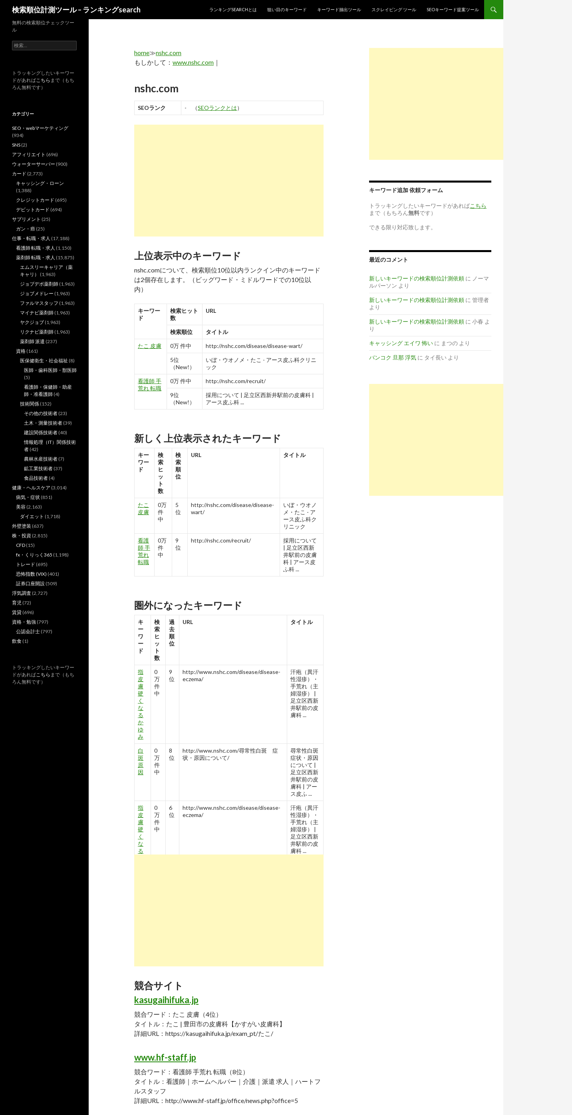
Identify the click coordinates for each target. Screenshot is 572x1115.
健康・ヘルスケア (31, 488)
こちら (43, 80)
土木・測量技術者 (43, 423)
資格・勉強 (24, 622)
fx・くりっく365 (34, 555)
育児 (17, 603)
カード (19, 174)
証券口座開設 (30, 583)
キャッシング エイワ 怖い (401, 343)
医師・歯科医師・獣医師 (50, 370)
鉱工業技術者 (38, 468)
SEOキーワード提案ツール (453, 9)
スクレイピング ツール (393, 9)
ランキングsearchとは (233, 9)
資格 (21, 351)
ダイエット (32, 516)
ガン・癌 (25, 229)
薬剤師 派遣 (32, 341)
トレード (25, 564)
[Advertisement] (229, 181)
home (141, 52)
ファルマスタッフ (39, 303)
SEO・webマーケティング (40, 128)
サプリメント (26, 219)
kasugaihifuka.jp (166, 999)
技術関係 (29, 404)
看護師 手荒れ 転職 (149, 385)
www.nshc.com (193, 62)
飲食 (17, 641)
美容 (21, 507)
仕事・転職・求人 (31, 238)
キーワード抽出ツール (339, 9)
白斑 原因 (140, 761)
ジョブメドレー (37, 293)
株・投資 (21, 536)
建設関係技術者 (41, 432)
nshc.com (168, 52)
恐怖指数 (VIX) (31, 574)
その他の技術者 (41, 413)
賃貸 (17, 612)
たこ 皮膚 (149, 345)
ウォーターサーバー (33, 164)
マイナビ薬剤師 (37, 313)
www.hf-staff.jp (165, 1057)
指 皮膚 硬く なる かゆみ (140, 704)
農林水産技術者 (41, 459)
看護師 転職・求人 (35, 248)
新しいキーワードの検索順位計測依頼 (416, 278)
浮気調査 (21, 593)
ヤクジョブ (32, 322)
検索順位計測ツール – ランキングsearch (76, 9)
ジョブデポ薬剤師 (39, 284)
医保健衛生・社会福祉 (44, 361)
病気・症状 (28, 497)
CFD (20, 545)
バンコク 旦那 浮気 (392, 357)
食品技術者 (36, 478)
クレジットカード (35, 200)
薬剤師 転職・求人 (35, 257)
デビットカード (33, 210)
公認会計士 (28, 631)
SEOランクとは (217, 107)
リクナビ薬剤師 (37, 332)
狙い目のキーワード (287, 9)
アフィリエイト (29, 154)
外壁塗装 (21, 526)
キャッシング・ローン (40, 183)
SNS (16, 145)
